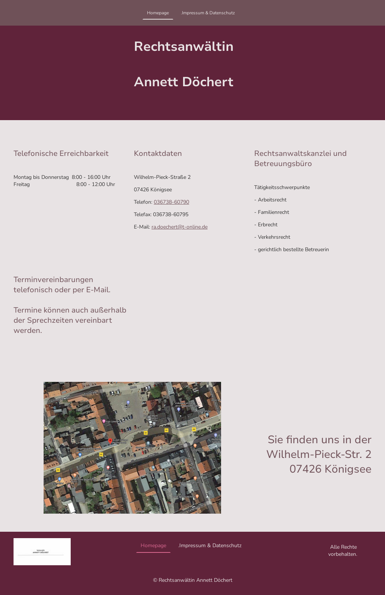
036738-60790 (171, 202)
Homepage (158, 13)
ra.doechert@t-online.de (180, 226)
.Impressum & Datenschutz (208, 13)
